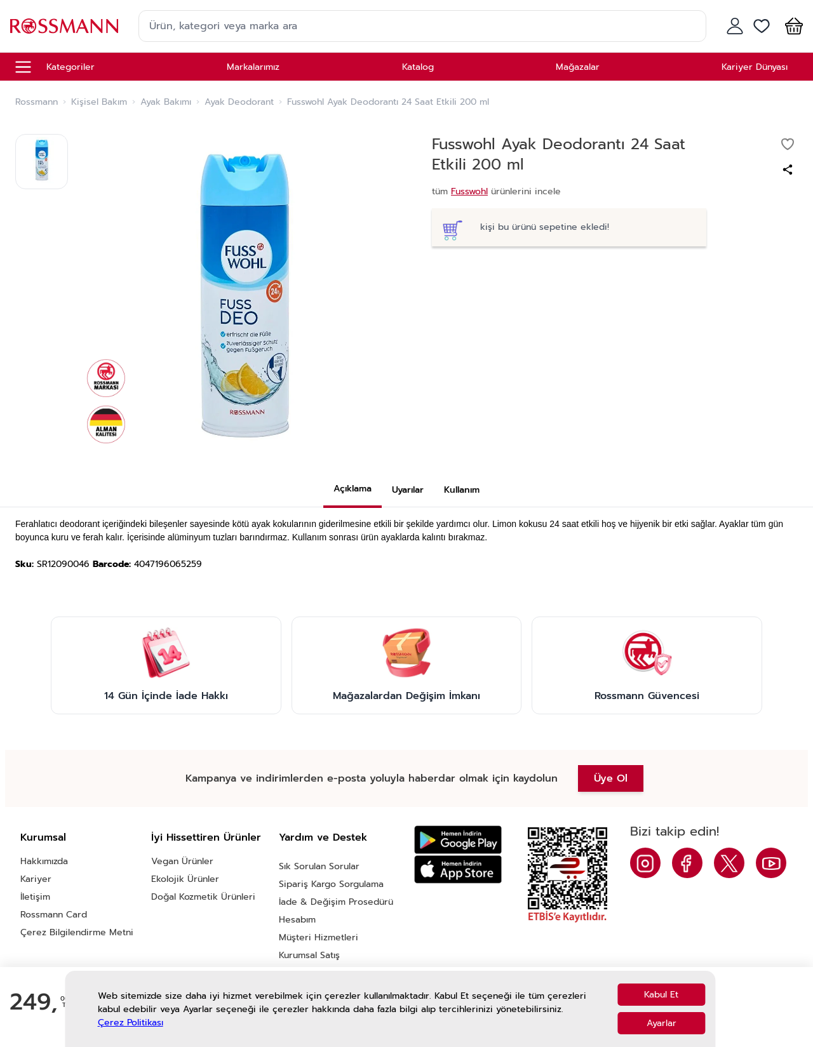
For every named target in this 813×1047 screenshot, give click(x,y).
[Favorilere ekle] (787, 144)
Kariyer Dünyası (755, 67)
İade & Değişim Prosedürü (336, 902)
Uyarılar (408, 490)
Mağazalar (578, 67)
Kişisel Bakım (99, 102)
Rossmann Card (53, 914)
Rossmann (36, 102)
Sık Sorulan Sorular (319, 866)
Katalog (418, 67)
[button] (791, 26)
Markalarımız (253, 67)
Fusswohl (469, 191)
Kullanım (462, 490)
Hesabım (297, 919)
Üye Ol (611, 778)
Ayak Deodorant (239, 102)
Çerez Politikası (130, 1022)
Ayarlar (661, 1023)
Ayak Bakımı (165, 102)
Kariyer (35, 879)
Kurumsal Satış (309, 955)
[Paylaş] (787, 169)
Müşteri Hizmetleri (318, 937)
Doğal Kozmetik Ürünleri (203, 897)
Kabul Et (661, 994)
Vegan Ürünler (182, 861)
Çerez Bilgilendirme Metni (76, 932)
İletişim (35, 897)
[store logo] (64, 25)
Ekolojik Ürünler (185, 879)
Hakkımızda (44, 861)
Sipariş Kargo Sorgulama (331, 884)
